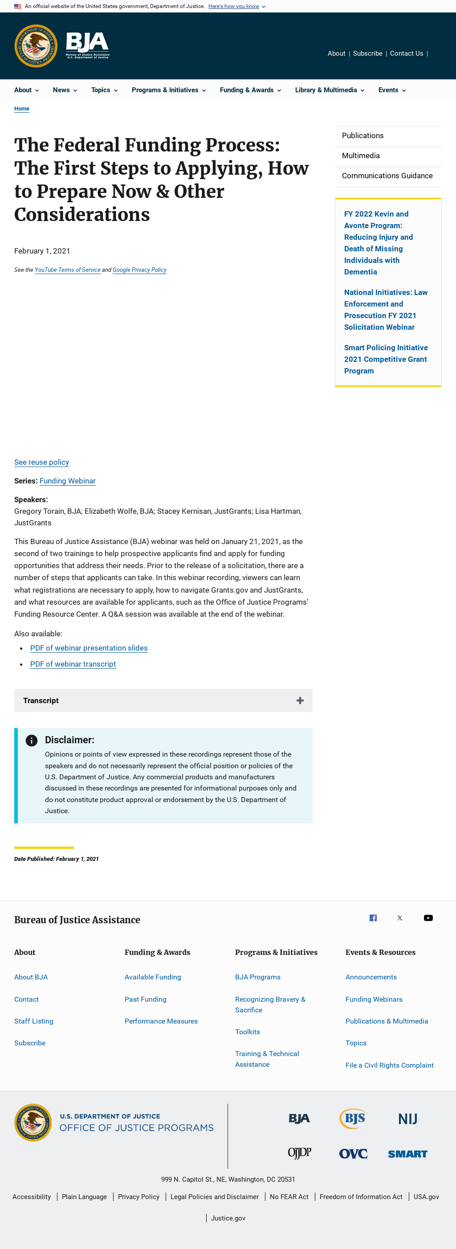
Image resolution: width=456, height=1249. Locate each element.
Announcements (371, 977)
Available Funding (153, 977)
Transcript (41, 700)
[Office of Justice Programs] (36, 46)
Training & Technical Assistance (267, 1059)
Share (442, 59)
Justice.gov (228, 1218)
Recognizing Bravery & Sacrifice (270, 1004)
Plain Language (84, 1197)
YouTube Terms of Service (68, 270)
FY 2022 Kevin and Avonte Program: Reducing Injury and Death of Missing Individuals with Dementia (378, 242)
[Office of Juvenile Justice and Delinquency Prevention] (299, 1161)
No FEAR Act (289, 1197)
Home (21, 108)
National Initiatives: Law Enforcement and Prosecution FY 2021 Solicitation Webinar (386, 310)
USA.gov (426, 1197)
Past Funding (146, 999)
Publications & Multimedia (387, 1021)
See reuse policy (41, 462)
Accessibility (31, 1197)
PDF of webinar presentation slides (89, 647)
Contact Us (406, 53)
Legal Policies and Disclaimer (215, 1197)
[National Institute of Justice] (408, 1126)
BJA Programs (258, 977)
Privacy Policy (138, 1197)
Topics (356, 1043)
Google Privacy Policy (140, 270)
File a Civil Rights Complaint (390, 1065)
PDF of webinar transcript (73, 663)
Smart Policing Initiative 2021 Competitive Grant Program (386, 359)
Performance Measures (161, 1021)
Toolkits (247, 1032)
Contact (26, 999)
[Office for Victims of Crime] (353, 1160)
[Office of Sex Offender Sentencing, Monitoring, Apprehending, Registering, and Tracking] (408, 1159)
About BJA (31, 977)
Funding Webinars (374, 999)
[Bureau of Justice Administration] (299, 1125)
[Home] (87, 46)
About (337, 53)
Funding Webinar (68, 480)
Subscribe (368, 53)
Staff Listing (33, 1021)
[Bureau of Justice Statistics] (353, 1131)
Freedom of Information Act (361, 1197)
